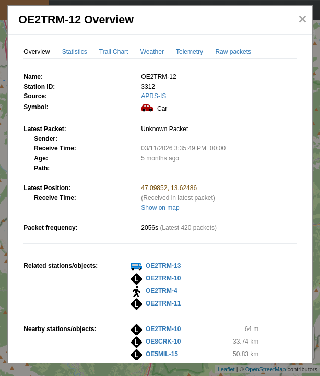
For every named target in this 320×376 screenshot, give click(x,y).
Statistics (74, 51)
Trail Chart (113, 51)
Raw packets (233, 51)
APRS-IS (153, 96)
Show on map (160, 208)
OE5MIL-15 (162, 354)
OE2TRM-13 (163, 265)
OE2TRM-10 (163, 278)
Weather (152, 51)
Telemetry (189, 51)
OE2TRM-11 (163, 303)
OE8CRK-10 (163, 341)
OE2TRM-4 (161, 291)
